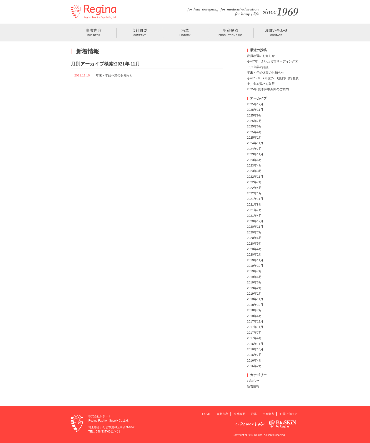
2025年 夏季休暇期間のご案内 (268, 89)
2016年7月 (254, 355)
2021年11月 (255, 199)
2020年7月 (254, 232)
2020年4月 (254, 249)
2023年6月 (254, 160)
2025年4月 (254, 132)
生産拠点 (268, 414)
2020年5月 (254, 243)
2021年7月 (254, 210)
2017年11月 (255, 327)
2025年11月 (255, 109)
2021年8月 (254, 204)
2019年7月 (254, 271)
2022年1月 (254, 193)
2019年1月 (254, 293)
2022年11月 (255, 176)
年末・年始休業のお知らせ (114, 75)
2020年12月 (255, 221)
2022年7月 (254, 182)
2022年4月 (254, 188)
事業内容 (222, 414)
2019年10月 (255, 265)
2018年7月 (254, 310)
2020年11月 (255, 226)
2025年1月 (254, 137)
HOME (206, 414)
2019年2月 (254, 288)
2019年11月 (255, 260)
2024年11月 (255, 143)
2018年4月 (254, 316)
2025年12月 (255, 104)
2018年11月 (255, 299)
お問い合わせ (288, 414)
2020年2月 (254, 254)
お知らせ (253, 381)
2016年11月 (255, 344)
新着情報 (253, 386)
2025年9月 (254, 115)
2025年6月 (254, 126)
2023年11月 (255, 154)
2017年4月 (254, 338)
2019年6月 (254, 277)
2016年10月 (255, 349)
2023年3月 (254, 171)
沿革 (254, 414)
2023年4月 (254, 165)
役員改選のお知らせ (261, 56)
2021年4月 (254, 215)
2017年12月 (255, 321)
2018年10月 (255, 305)
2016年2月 (254, 366)
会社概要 (239, 414)
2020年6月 (254, 238)
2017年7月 (254, 332)
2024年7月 (254, 149)
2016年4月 (254, 360)
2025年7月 (254, 121)
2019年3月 (254, 282)
